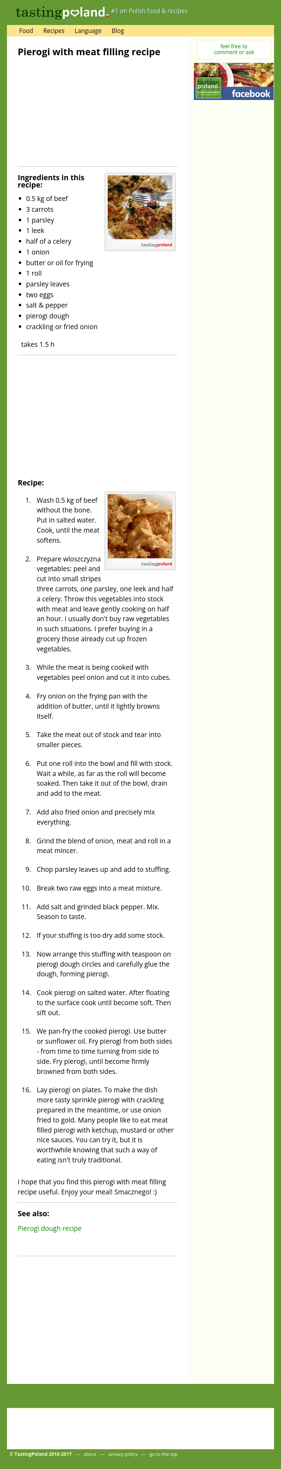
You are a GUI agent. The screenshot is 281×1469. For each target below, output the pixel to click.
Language (88, 31)
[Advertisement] (74, 111)
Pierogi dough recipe (50, 1228)
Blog (118, 31)
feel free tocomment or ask (234, 49)
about (90, 1454)
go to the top (163, 1454)
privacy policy (123, 1454)
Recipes (53, 31)
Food (26, 31)
